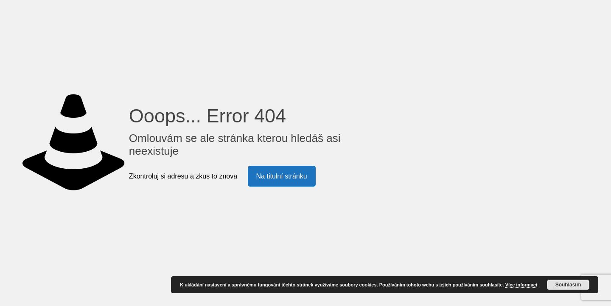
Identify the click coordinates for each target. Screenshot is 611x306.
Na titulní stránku (281, 176)
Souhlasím (568, 285)
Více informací (521, 284)
